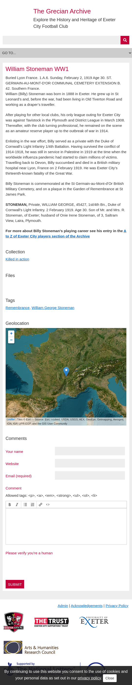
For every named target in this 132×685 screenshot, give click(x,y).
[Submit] (125, 40)
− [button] (11, 340)
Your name (14, 451)
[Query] (66, 40)
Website (12, 464)
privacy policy (89, 678)
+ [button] (11, 334)
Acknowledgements (86, 606)
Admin (63, 606)
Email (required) (19, 476)
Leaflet (11, 419)
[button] (9, 504)
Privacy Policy (117, 606)
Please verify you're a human (29, 553)
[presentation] (10, 504)
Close (109, 678)
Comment (13, 488)
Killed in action (17, 259)
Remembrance (18, 308)
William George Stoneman (53, 308)
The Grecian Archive (62, 11)
